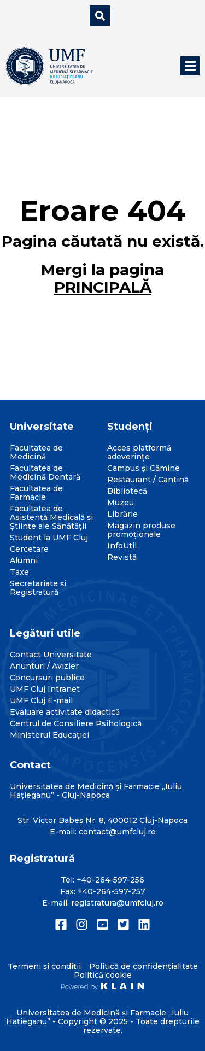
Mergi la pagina (102, 278)
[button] (190, 65)
